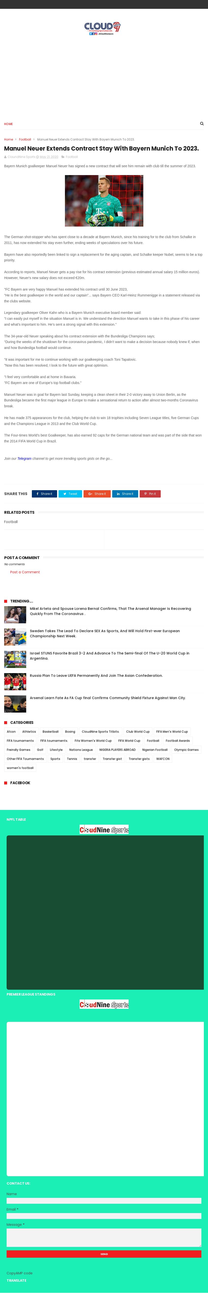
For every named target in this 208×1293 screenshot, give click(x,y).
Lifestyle (56, 750)
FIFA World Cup (129, 741)
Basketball (51, 732)
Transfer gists (139, 759)
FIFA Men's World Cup (172, 732)
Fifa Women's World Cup (93, 741)
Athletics (29, 732)
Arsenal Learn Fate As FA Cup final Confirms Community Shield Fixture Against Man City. (108, 698)
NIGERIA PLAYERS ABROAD (117, 750)
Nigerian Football (155, 750)
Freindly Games (18, 750)
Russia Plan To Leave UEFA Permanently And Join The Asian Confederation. (96, 676)
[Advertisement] (104, 76)
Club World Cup (138, 732)
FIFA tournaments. (54, 741)
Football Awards (178, 741)
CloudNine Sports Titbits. (101, 732)
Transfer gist (112, 759)
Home (8, 124)
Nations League (81, 750)
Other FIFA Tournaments (25, 759)
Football (25, 140)
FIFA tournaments (20, 741)
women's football (20, 768)
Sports (55, 759)
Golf (40, 750)
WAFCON (163, 759)
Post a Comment (25, 572)
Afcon (11, 732)
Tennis (72, 759)
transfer (90, 759)
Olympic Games (186, 750)
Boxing (70, 732)
